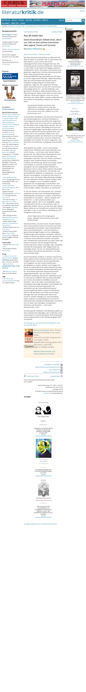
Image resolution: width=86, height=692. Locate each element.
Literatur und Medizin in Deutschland (10, 224)
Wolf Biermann (11, 120)
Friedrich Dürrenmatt (8, 127)
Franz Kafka (6, 251)
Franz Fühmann (13, 142)
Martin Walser (9, 118)
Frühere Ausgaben (14, 26)
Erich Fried (5, 138)
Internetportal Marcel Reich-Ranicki (9, 157)
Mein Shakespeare (8, 122)
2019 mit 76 (6, 197)
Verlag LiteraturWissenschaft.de (43, 435)
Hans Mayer (6, 46)
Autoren (37, 20)
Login (22, 23)
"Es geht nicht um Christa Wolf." (9, 201)
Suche (61, 20)
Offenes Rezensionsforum (10, 49)
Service (45, 20)
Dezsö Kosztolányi (41, 330)
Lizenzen (46, 393)
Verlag (82, 11)
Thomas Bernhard (8, 133)
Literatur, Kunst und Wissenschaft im (10, 258)
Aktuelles (6, 20)
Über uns (15, 23)
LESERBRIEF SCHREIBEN (53, 365)
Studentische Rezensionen (47, 26)
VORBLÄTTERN (57, 32)
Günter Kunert (7, 114)
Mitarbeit (6, 23)
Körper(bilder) (6, 39)
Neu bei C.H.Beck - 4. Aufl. (75, 66)
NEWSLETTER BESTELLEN (53, 372)
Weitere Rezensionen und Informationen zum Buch (44, 352)
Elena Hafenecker (35, 49)
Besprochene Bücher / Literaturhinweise (37, 54)
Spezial (21, 20)
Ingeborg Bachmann (8, 151)
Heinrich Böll (6, 116)
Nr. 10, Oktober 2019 (29, 26)
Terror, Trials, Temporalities (8, 234)
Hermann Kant (7, 124)
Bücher (29, 20)
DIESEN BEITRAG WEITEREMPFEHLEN (49, 367)
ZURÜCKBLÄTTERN (31, 32)
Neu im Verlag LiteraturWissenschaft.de (75, 102)
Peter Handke (13, 146)
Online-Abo (6, 64)
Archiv (14, 20)
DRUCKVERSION (56, 370)
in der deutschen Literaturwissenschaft (9, 280)
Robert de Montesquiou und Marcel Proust (10, 218)
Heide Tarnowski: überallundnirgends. (8, 186)
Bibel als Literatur (11, 271)
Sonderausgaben (8, 109)
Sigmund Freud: (10, 266)
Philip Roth (16, 114)
